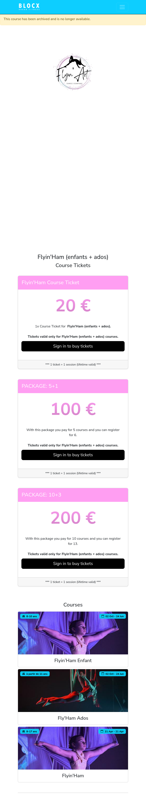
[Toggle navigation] (122, 7)
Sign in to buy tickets (73, 346)
